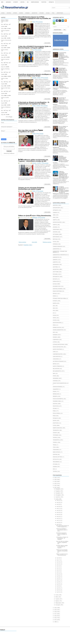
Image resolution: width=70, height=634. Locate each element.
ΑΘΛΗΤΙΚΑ (55, 205)
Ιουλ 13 (58, 568)
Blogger (10, 116)
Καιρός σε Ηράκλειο (5, 30)
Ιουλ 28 (58, 506)
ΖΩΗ (54, 308)
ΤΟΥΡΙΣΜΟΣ (56, 435)
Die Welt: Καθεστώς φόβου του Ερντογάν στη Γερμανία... (62, 546)
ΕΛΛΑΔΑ (48, 13)
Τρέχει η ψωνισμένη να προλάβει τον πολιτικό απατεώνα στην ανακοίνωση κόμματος (63, 115)
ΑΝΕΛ (54, 217)
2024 (55, 481)
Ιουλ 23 (58, 516)
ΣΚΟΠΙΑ (55, 420)
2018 (55, 611)
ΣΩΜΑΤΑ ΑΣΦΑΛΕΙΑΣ (57, 427)
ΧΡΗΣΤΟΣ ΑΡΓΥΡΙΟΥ (57, 456)
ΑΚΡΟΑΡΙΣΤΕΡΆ (56, 207)
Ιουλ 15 (58, 564)
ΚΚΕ (33, 49)
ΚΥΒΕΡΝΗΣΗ (56, 339)
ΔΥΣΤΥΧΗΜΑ (56, 271)
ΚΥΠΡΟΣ (39, 77)
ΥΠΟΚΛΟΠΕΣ (56, 449)
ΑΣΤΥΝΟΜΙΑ (56, 234)
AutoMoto (55, 466)
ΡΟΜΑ (54, 410)
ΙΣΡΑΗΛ (54, 317)
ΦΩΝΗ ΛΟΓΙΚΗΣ (56, 452)
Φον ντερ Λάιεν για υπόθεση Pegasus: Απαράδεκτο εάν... (62, 542)
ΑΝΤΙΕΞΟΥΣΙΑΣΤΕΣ (57, 222)
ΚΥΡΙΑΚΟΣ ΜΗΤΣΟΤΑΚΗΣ (59, 344)
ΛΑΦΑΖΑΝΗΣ (56, 358)
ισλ (53, 312)
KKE (54, 469)
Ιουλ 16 (58, 562)
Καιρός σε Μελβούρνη (5, 107)
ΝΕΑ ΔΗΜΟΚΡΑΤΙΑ (57, 371)
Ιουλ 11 (58, 572)
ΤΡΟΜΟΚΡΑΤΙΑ (56, 439)
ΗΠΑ (54, 310)
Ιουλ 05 (58, 584)
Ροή (64, 29)
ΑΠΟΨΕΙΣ (55, 227)
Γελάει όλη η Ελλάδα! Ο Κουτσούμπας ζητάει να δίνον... (61, 529)
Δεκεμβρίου (58, 489)
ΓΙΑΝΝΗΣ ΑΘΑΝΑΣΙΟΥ (58, 246)
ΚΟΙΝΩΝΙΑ (27, 13)
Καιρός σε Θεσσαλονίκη (6, 40)
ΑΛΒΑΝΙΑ (55, 212)
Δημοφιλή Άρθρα (57, 29)
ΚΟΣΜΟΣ (21, 13)
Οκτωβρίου (57, 493)
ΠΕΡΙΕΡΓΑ (55, 396)
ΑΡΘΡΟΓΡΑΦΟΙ (60, 13)
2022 (55, 485)
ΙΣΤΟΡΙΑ (55, 320)
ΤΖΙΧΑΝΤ (55, 432)
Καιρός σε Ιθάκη (4, 78)
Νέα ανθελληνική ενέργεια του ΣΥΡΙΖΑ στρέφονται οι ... (62, 526)
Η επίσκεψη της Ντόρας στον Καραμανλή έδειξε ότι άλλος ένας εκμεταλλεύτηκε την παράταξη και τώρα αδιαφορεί (60, 101)
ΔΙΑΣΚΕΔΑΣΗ (35, 217)
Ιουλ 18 (58, 557)
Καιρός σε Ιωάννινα (5, 59)
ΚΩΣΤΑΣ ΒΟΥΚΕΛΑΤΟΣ (58, 346)
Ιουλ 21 (58, 520)
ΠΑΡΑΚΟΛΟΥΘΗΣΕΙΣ (57, 386)
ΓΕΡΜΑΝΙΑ (34, 163)
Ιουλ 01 (58, 592)
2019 (55, 609)
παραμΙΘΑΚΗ (56, 389)
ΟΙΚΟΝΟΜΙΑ (56, 378)
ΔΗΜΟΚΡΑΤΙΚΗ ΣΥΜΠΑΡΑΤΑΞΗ (60, 254)
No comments (40, 21)
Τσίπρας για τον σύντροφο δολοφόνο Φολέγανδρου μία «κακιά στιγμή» (31, 188)
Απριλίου (57, 598)
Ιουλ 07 (58, 580)
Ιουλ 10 (58, 573)
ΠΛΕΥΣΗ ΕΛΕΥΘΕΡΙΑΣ (58, 398)
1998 (55, 621)
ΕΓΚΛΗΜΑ (42, 13)
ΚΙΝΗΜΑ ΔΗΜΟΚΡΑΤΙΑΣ (58, 329)
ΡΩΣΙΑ (54, 415)
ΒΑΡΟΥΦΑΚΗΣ (56, 236)
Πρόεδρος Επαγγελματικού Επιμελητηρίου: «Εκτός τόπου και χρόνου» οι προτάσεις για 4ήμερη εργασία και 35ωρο (61, 159)
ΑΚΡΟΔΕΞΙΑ (55, 210)
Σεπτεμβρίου (58, 495)
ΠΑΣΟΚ (54, 391)
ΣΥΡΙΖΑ (33, 21)
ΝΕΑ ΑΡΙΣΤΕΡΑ (56, 368)
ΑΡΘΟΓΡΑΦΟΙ (56, 229)
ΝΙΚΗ (54, 373)
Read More (47, 43)
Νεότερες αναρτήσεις (22, 242)
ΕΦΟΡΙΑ (55, 303)
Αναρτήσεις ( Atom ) (28, 244)
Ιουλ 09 (58, 576)
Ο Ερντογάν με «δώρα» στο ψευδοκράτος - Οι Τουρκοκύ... (62, 538)
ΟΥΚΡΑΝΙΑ (55, 380)
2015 (55, 617)
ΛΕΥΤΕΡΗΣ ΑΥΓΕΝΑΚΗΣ (58, 361)
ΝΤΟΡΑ (54, 375)
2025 (55, 479)
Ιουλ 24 (58, 514)
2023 (55, 483)
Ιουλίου (57, 499)
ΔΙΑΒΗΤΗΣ (55, 262)
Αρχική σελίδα (34, 242)
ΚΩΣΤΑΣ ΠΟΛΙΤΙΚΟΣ (57, 349)
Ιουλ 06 (58, 581)
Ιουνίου (57, 594)
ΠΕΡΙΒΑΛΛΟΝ (56, 393)
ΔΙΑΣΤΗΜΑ (55, 266)
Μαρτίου (57, 600)
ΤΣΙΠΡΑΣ (34, 191)
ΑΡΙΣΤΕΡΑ (55, 231)
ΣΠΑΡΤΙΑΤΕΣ (56, 423)
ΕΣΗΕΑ (54, 296)
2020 (55, 607)
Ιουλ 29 (58, 504)
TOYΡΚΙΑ (55, 471)
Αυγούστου (57, 497)
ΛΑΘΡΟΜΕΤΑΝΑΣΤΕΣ (58, 354)
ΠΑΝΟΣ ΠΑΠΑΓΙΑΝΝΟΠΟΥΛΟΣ (60, 383)
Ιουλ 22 (58, 518)
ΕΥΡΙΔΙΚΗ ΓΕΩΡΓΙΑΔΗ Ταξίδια (59, 298)
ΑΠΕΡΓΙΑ (55, 224)
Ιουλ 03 (58, 588)
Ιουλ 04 (58, 586)
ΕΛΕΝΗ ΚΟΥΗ (56, 281)
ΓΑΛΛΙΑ (54, 241)
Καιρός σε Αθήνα (4, 21)
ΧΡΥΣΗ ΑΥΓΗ (56, 459)
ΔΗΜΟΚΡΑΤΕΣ (56, 248)
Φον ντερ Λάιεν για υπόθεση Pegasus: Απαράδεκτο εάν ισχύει (30, 130)
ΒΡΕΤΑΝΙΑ (55, 239)
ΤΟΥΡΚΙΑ (38, 105)
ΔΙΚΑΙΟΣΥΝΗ (34, 13)
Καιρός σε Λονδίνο (5, 97)
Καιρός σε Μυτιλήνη (5, 68)
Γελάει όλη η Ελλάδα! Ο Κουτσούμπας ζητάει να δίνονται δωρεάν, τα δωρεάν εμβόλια (34, 46)
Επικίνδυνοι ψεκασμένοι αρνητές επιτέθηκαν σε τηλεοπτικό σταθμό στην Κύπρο (34, 74)
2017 (55, 613)
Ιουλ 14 (58, 565)
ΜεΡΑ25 (55, 363)
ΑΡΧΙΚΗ (2, 13)
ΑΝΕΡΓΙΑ (55, 219)
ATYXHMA (55, 464)
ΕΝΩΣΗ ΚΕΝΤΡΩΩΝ (57, 291)
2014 (55, 619)
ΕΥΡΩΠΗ (15, 13)
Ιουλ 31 (58, 500)
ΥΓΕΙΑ (53, 13)
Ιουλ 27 (58, 508)
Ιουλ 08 (58, 578)
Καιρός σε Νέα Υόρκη (5, 87)
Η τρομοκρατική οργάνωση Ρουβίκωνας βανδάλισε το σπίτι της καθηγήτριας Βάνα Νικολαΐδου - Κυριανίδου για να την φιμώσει (61, 56)
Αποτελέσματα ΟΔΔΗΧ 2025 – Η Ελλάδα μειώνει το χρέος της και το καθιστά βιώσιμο (63, 70)
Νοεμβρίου (57, 491)
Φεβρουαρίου (58, 602)
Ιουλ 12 (58, 570)
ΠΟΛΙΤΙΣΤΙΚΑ (56, 406)
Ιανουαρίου (57, 604)
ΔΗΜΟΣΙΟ (55, 259)
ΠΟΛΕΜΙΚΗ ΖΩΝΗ (57, 401)
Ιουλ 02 (58, 589)
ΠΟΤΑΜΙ (55, 408)
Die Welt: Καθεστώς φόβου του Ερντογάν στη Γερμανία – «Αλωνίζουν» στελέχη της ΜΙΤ (33, 160)
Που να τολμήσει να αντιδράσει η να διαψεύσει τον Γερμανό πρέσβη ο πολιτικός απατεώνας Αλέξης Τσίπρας (64, 129)
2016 (55, 615)
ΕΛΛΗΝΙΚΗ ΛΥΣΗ (57, 286)
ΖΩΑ (54, 305)
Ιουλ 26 (58, 510)
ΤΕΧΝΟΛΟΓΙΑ (56, 430)
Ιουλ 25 (58, 512)
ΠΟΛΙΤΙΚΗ (9, 13)
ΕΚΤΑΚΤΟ (55, 279)
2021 (55, 487)
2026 (55, 477)
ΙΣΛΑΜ (54, 315)
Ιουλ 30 (58, 502)
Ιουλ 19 (58, 524)
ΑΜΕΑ (54, 215)
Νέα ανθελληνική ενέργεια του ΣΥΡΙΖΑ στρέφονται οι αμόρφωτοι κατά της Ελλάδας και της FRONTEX (34, 18)
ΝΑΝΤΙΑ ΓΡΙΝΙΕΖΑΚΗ (57, 366)
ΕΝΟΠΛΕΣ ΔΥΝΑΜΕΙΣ (58, 288)
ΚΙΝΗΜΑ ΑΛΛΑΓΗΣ (57, 327)
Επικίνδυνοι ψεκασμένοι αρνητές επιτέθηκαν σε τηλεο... (61, 534)
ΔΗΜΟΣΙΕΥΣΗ (56, 257)
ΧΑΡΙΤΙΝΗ (55, 454)
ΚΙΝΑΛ (54, 325)
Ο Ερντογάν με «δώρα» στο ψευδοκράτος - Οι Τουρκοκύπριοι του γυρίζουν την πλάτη (33, 102)
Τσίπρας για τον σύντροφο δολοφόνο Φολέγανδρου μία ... (62, 551)
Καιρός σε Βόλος (4, 49)
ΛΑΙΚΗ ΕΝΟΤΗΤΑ (57, 356)
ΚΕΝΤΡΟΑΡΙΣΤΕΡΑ (57, 322)
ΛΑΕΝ (54, 351)
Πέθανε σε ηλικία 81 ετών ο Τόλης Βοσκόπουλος (34, 215)
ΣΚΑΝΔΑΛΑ (55, 418)
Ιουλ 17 (58, 560)
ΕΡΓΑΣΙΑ (55, 293)
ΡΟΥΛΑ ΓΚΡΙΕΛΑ (56, 413)
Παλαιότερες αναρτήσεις (47, 242)
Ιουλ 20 (58, 522)
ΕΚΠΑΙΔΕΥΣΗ (56, 276)
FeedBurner (11, 153)
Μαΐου (56, 596)
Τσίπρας (55, 444)
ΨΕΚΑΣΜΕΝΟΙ (56, 461)
